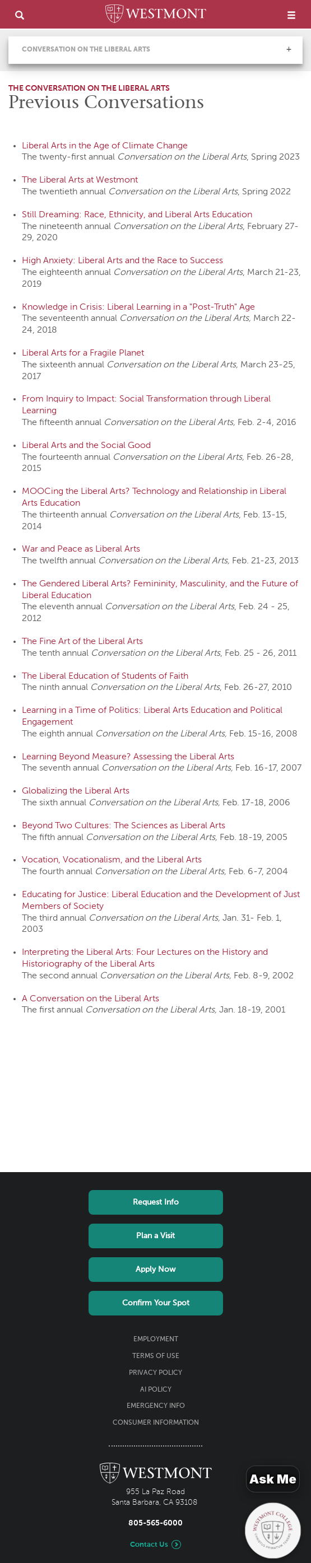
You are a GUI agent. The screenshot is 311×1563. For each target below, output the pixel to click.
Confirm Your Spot (155, 1303)
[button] (288, 49)
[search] (19, 14)
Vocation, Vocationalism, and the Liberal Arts (112, 860)
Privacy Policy (155, 1373)
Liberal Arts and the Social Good (86, 445)
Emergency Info (156, 1406)
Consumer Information (156, 1423)
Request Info (156, 1202)
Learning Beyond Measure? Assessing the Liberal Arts (128, 757)
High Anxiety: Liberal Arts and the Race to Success (122, 260)
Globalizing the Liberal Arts (75, 791)
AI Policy (155, 1390)
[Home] (155, 15)
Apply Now (155, 1269)
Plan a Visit (155, 1236)
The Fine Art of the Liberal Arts (82, 641)
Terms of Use (155, 1356)
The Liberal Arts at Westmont (80, 180)
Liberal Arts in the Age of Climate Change (105, 146)
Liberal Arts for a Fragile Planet (83, 353)
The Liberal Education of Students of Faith (105, 676)
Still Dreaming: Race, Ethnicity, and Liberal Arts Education (137, 215)
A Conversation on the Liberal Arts (90, 999)
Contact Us (149, 1544)
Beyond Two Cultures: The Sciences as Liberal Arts (123, 826)
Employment (155, 1339)
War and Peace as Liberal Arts (81, 549)
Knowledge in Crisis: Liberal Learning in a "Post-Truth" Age (138, 307)
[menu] (291, 14)
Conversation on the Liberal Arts (86, 49)
